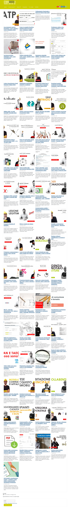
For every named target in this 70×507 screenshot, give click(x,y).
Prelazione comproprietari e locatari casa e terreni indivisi (11, 253)
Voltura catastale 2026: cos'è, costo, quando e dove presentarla (27, 57)
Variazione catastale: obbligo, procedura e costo (42, 56)
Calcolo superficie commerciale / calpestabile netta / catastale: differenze (27, 311)
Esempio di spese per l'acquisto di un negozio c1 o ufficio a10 (27, 395)
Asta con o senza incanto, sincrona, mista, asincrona (42, 281)
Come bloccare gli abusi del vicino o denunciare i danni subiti (42, 339)
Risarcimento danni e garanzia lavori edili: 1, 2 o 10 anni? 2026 (11, 141)
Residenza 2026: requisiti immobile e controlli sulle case (10, 197)
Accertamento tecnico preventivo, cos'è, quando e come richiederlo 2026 (11, 29)
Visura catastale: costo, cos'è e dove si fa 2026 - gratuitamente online (41, 169)
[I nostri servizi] (14, 7)
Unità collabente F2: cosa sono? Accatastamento (58, 394)
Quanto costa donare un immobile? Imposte (57, 196)
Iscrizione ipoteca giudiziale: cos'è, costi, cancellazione (10, 57)
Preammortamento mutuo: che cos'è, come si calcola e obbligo (27, 282)
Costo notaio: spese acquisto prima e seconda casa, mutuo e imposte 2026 (58, 169)
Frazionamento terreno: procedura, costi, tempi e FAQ (10, 282)
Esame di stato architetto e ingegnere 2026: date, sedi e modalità (58, 351)
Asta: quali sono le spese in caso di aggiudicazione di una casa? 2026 (42, 141)
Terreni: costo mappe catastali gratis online (25, 338)
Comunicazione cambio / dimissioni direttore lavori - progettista (42, 209)
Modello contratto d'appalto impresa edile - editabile (11, 394)
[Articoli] (20, 7)
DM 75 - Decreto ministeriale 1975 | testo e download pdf (11, 311)
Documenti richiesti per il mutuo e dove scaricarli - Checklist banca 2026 (42, 85)
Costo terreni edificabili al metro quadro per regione (26, 252)
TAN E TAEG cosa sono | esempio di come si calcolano (10, 367)
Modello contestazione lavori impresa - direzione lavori (58, 225)
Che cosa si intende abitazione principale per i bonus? (42, 395)
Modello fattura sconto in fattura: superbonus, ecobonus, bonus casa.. (26, 452)
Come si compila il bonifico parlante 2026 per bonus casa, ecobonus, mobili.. (27, 29)
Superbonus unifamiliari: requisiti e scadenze (26, 84)
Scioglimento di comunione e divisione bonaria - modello (58, 311)
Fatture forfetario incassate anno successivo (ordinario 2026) (58, 113)
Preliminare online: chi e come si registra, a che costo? (57, 29)
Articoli (18, 7)
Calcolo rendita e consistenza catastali (41, 366)
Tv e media (31, 7)
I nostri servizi (11, 7)
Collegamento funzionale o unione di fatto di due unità (42, 12)
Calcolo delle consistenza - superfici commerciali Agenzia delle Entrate (11, 452)
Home (5, 7)
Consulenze (25, 7)
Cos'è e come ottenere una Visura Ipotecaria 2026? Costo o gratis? (58, 57)
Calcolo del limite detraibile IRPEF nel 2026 (42, 112)
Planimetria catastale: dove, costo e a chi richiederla (27, 366)
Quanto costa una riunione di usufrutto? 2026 (26, 112)
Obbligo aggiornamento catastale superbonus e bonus (10, 423)
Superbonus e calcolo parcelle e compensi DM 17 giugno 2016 (42, 452)
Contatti (36, 7)
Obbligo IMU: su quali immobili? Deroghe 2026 (10, 112)
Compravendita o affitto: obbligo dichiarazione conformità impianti (26, 423)
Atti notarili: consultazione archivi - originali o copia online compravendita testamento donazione (11, 480)
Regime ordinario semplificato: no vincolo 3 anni (58, 238)
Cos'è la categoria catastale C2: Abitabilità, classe (42, 422)
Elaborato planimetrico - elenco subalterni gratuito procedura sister (10, 339)
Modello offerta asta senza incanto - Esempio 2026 (58, 140)
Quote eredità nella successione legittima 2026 (27, 168)
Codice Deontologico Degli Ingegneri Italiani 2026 (11, 84)
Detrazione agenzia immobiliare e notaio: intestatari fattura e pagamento (56, 282)
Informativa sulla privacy (12, 503)
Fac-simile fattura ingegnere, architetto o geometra (57, 339)
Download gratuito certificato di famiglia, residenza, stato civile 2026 (58, 85)
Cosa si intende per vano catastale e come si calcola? (42, 252)
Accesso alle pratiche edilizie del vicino (57, 451)
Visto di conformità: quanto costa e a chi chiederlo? (27, 140)
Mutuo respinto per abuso (26, 224)
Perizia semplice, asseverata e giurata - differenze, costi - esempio (42, 197)
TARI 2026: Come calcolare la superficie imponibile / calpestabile (11, 169)
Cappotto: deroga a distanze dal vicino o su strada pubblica (58, 423)
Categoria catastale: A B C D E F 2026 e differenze (27, 196)
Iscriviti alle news (8, 505)
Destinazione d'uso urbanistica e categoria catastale (41, 311)
